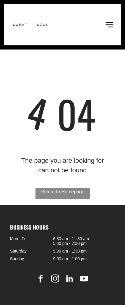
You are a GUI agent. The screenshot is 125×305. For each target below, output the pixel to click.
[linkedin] (69, 279)
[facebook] (40, 279)
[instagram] (55, 279)
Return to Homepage (62, 191)
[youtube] (84, 279)
